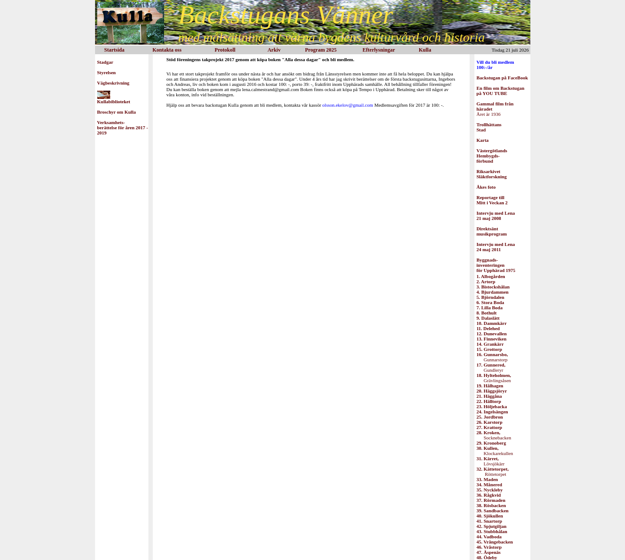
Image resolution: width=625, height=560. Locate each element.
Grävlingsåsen (494, 378)
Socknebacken (494, 435)
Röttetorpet (493, 471)
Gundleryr (491, 367)
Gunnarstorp (492, 357)
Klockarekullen (495, 450)
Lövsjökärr (491, 461)
